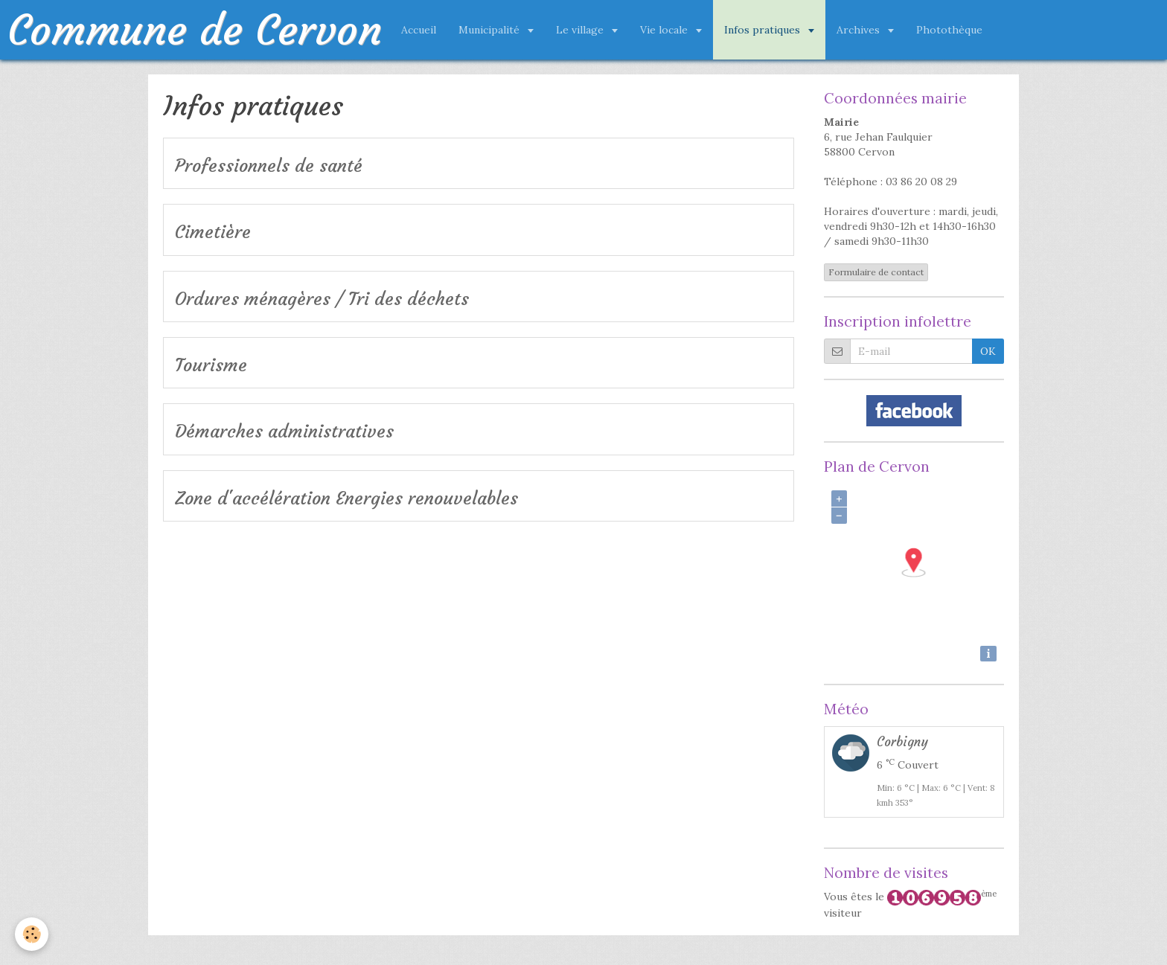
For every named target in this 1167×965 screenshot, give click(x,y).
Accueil (418, 29)
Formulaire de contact (876, 272)
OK (988, 351)
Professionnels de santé (268, 166)
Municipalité (490, 29)
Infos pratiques (763, 29)
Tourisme (211, 365)
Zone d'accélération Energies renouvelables (346, 498)
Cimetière (213, 233)
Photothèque (949, 29)
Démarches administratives (284, 432)
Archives (860, 29)
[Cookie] (31, 934)
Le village (581, 29)
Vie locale (665, 29)
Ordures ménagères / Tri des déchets (322, 299)
